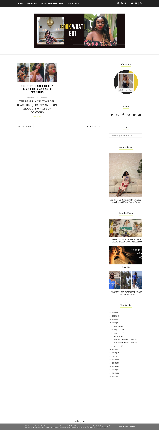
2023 (114, 316)
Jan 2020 (117, 346)
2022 (114, 319)
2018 (114, 353)
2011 (114, 376)
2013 (114, 369)
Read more (37, 117)
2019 (114, 349)
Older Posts (93, 126)
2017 (114, 356)
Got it (132, 427)
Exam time (127, 267)
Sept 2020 (118, 326)
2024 (114, 312)
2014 (114, 366)
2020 (114, 323)
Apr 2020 (117, 336)
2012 (114, 373)
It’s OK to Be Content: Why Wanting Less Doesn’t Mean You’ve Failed (125, 201)
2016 (114, 359)
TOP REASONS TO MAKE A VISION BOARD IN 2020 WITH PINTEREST (127, 240)
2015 (114, 363)
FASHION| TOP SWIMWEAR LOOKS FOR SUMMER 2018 (126, 293)
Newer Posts (25, 126)
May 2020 (117, 333)
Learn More (123, 427)
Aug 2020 (117, 329)
